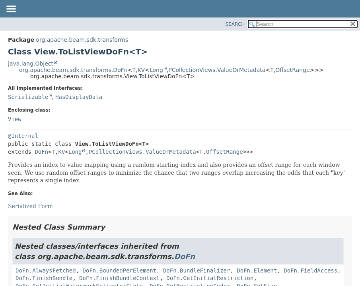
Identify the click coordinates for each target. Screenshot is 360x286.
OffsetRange (292, 70)
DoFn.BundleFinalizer (196, 270)
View (14, 119)
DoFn (41, 152)
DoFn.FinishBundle (44, 278)
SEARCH (235, 24)
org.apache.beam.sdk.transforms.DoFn (73, 70)
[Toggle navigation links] (11, 9)
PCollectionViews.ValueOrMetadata (216, 70)
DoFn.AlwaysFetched (46, 270)
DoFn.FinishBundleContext (119, 278)
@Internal (23, 136)
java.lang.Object (30, 63)
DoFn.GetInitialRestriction (209, 278)
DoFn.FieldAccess (310, 270)
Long (156, 70)
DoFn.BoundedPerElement (119, 270)
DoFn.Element (257, 270)
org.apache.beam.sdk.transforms (82, 40)
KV (141, 70)
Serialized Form (30, 206)
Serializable (28, 97)
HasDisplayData (78, 97)
